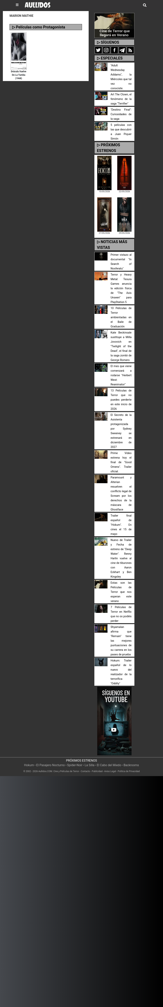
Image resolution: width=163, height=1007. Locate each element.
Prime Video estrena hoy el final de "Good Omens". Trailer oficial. (121, 462)
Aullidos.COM (45, 771)
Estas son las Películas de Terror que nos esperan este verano (121, 592)
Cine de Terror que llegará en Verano (115, 33)
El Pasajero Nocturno (50, 765)
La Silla (89, 765)
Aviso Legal (110, 771)
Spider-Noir (74, 765)
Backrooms (131, 765)
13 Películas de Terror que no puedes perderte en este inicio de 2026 (121, 400)
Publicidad (97, 771)
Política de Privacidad (129, 771)
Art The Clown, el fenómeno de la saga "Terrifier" (121, 99)
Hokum (29, 765)
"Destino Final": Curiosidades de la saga (121, 114)
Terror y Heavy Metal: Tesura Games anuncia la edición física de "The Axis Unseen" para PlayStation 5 (121, 288)
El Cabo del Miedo (109, 765)
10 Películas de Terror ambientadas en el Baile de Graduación (121, 317)
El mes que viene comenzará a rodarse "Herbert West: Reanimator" (121, 375)
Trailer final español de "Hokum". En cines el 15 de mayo (121, 525)
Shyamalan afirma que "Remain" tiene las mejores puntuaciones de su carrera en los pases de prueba (121, 640)
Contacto (85, 771)
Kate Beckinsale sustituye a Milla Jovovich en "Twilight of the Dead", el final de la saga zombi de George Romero (121, 346)
